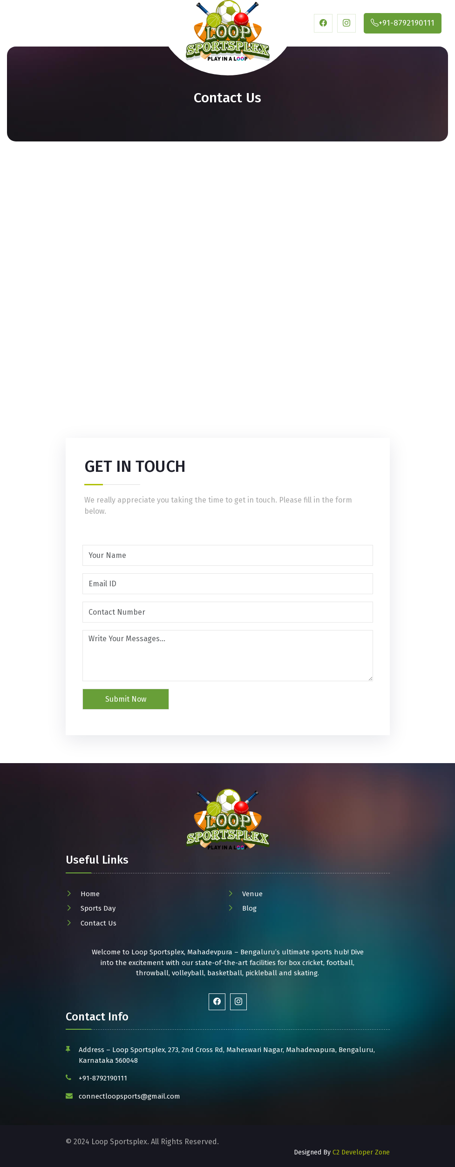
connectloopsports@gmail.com (129, 1096)
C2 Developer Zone (361, 1152)
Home (90, 894)
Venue (252, 894)
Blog (249, 908)
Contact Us (98, 923)
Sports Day (98, 908)
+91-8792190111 (103, 1078)
